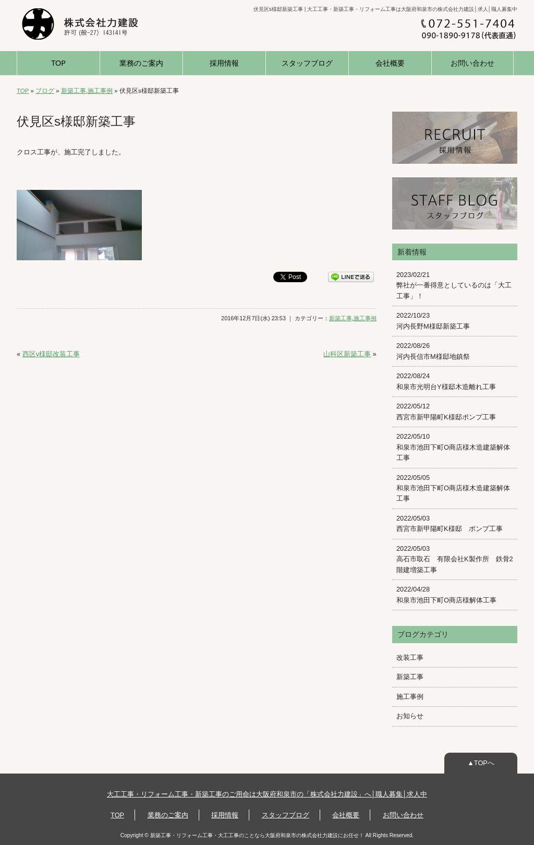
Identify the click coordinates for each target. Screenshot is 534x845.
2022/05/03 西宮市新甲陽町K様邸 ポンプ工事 (449, 523)
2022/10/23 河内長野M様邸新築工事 (433, 320)
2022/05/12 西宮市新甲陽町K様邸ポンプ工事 (446, 411)
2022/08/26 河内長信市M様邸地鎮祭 (433, 351)
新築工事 (73, 91)
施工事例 (100, 91)
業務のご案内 (141, 62)
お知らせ (409, 716)
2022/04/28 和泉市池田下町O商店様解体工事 (446, 594)
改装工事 (409, 657)
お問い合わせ (472, 62)
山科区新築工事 (347, 354)
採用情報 (224, 62)
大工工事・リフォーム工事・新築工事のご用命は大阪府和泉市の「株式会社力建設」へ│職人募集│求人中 (267, 794)
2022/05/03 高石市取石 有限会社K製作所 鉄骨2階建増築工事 (454, 559)
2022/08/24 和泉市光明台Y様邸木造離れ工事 (446, 381)
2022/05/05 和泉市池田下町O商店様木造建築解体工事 (453, 488)
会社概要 (390, 62)
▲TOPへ (480, 763)
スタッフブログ (307, 62)
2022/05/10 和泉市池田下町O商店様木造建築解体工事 (453, 447)
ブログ (44, 91)
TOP (58, 62)
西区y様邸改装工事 (51, 354)
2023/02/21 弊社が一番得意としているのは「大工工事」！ (454, 285)
